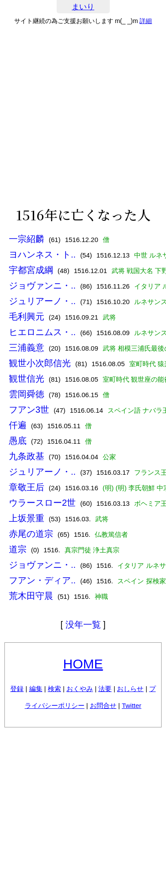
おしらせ (130, 688)
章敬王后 (26, 487)
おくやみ (79, 688)
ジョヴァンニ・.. (42, 285)
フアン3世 (29, 409)
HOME (83, 663)
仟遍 (18, 425)
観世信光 (26, 378)
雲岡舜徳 (26, 394)
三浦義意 (26, 347)
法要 (105, 688)
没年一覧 (83, 624)
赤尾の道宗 (31, 534)
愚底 (18, 440)
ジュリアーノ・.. (42, 301)
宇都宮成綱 (31, 270)
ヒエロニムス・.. (42, 332)
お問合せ (103, 705)
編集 (35, 688)
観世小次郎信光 (40, 363)
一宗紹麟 (26, 239)
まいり (83, 7)
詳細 (145, 20)
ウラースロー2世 (42, 503)
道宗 (18, 549)
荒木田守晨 (31, 596)
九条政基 (26, 456)
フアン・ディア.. (42, 580)
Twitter (131, 705)
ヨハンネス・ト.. (42, 254)
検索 (54, 688)
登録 (16, 688)
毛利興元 (26, 316)
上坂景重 (26, 518)
